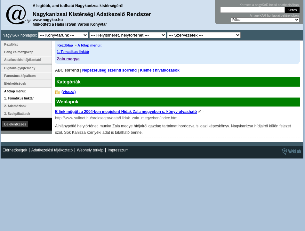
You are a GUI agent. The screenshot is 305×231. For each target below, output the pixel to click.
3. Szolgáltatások (17, 114)
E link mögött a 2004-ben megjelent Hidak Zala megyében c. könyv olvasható (126, 111)
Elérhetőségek (15, 83)
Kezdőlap (65, 45)
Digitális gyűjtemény (19, 68)
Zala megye (68, 58)
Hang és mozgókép (18, 52)
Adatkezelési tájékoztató (22, 60)
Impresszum (118, 150)
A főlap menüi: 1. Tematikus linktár (19, 95)
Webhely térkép (90, 150)
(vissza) (68, 92)
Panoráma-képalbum (20, 76)
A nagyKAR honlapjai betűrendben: (275, 15)
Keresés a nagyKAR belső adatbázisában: (270, 5)
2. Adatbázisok (15, 106)
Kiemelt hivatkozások (160, 70)
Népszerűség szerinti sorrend (109, 70)
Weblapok (67, 101)
